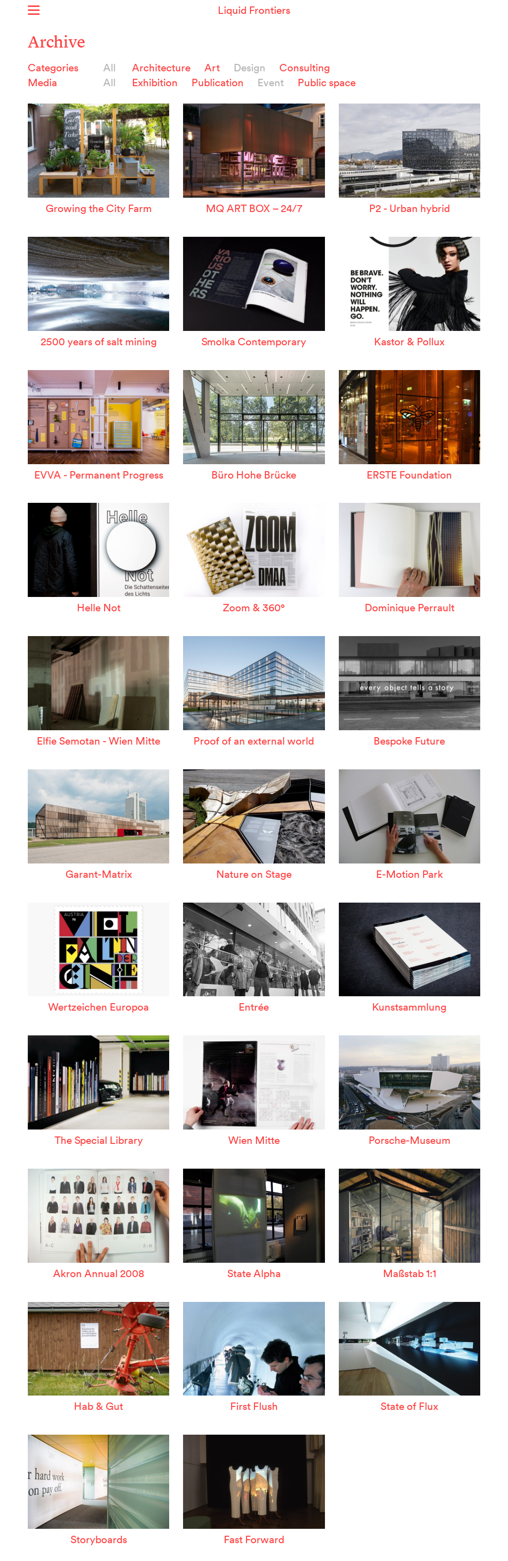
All (109, 67)
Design (249, 67)
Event (270, 82)
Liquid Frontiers (254, 9)
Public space (327, 82)
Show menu (34, 10)
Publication (217, 82)
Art (212, 67)
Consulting (304, 67)
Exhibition (155, 82)
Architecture (161, 67)
